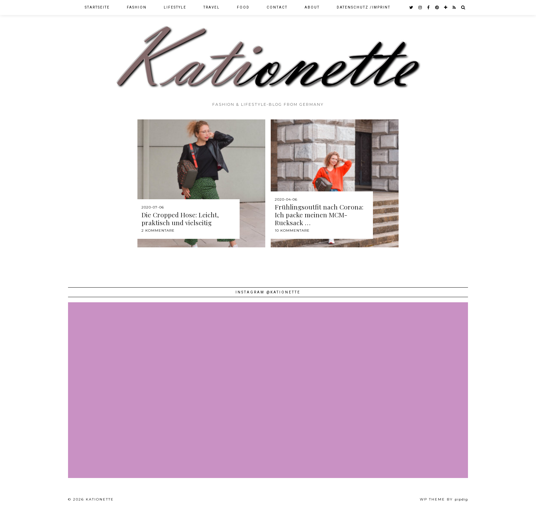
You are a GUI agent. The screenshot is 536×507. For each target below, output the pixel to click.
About (312, 7)
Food (243, 7)
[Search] (463, 7)
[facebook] (428, 7)
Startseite (97, 7)
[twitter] (411, 7)
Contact (277, 7)
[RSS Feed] (454, 7)
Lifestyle (175, 7)
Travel (211, 7)
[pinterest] (437, 7)
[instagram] (420, 7)
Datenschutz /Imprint (363, 7)
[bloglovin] (446, 7)
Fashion (137, 7)
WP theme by (444, 499)
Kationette (100, 499)
